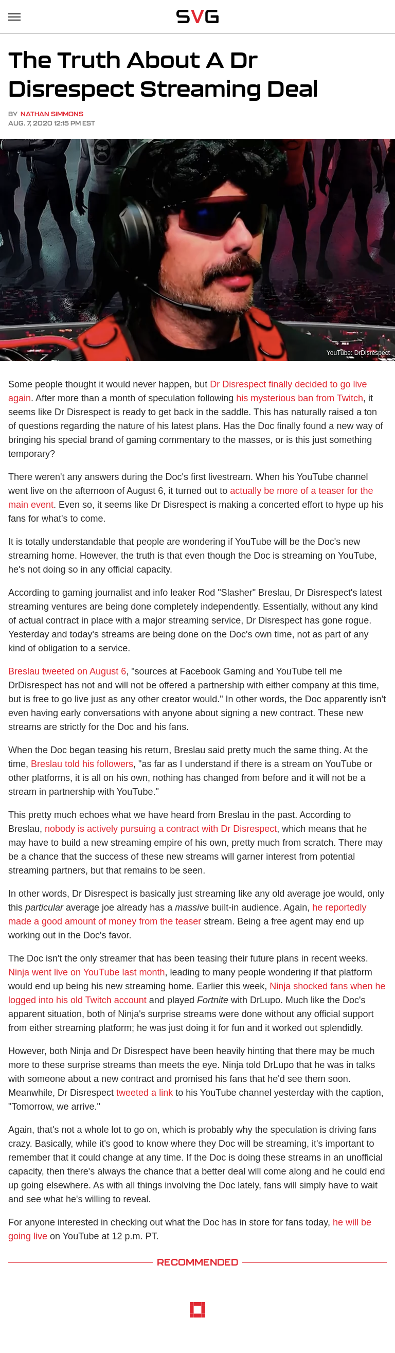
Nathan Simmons (52, 114)
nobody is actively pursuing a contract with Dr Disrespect (161, 829)
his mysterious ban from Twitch (299, 398)
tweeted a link (144, 1093)
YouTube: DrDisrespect (358, 353)
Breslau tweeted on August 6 (67, 671)
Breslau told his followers (82, 764)
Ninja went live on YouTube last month (86, 972)
